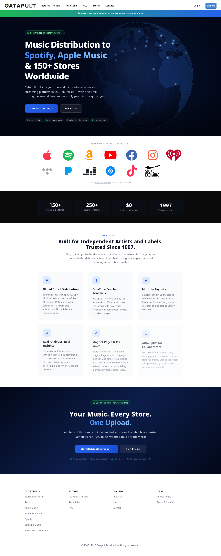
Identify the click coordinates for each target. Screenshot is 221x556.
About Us (117, 496)
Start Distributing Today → (96, 449)
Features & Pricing (50, 5)
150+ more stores (103, 182)
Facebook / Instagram (36, 530)
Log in (197, 5)
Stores (96, 5)
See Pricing (71, 108)
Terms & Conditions (167, 502)
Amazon (29, 502)
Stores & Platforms (35, 496)
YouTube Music (33, 524)
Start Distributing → (41, 108)
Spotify (28, 519)
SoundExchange (33, 513)
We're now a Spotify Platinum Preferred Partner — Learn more (110, 13)
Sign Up (211, 5)
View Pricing (133, 449)
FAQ (85, 5)
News (116, 502)
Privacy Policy (164, 496)
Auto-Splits (71, 5)
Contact (109, 5)
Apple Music (31, 507)
